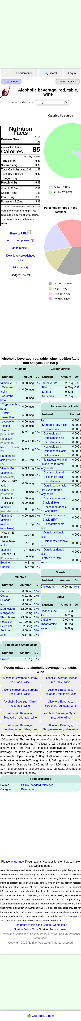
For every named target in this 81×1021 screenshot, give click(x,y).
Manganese (7, 613)
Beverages (28, 789)
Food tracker (24, 73)
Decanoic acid (52, 433)
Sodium (5, 630)
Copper (4, 595)
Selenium (6, 626)
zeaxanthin (7, 417)
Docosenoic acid (54, 472)
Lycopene (8, 421)
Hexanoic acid (52, 446)
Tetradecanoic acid (55, 459)
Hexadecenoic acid (55, 481)
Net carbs (48, 396)
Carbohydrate (49, 383)
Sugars (46, 391)
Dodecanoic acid (54, 437)
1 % (37, 449)
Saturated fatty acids (54, 424)
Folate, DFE (7, 489)
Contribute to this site (27, 924)
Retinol (6, 425)
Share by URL (20, 233)
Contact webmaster (55, 924)
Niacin (4, 447)
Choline (5, 566)
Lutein (6, 413)
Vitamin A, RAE (9, 383)
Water (44, 628)
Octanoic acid (52, 455)
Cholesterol (48, 586)
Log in (72, 73)
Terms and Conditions (14, 933)
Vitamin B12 (7, 472)
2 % (37, 440)
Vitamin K (6, 549)
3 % (37, 468)
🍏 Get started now (40, 1016)
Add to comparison (18, 240)
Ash (43, 615)
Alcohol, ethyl (49, 610)
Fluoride (5, 600)
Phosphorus (7, 617)
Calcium (5, 591)
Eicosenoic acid (53, 476)
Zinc (3, 634)
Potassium (6, 621)
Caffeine (46, 619)
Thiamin (5, 430)
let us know (17, 861)
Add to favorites (67, 81)
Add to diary (11, 81)
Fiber (45, 387)
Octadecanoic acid (55, 450)
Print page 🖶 (20, 267)
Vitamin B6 (7, 468)
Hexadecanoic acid (55, 442)
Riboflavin (6, 438)
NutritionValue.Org (25, 929)
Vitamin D (6, 515)
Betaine (5, 562)
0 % (37, 383)
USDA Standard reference (37, 785)
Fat (43, 420)
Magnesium (7, 608)
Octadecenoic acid (55, 485)
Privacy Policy (39, 933)
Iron (2, 604)
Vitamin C (6, 507)
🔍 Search (51, 73)
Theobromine (49, 624)
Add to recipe (18, 247)
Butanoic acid (52, 429)
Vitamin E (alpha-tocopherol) (7, 524)
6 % (36, 613)
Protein (4, 659)
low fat (26, 275)
